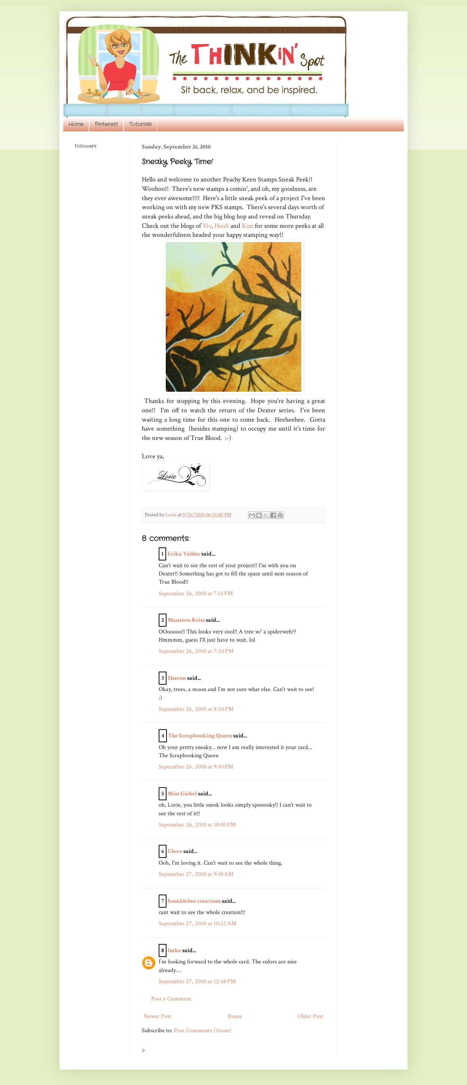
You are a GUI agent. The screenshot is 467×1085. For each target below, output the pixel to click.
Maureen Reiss (186, 620)
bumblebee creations (194, 901)
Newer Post (157, 1016)
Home (75, 124)
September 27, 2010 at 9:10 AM (196, 874)
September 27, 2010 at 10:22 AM (197, 923)
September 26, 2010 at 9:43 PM (196, 767)
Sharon (177, 678)
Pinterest (106, 124)
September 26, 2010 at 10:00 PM (197, 825)
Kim (247, 225)
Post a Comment (171, 999)
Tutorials (140, 124)
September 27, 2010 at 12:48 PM (197, 981)
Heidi (221, 225)
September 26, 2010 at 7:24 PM (196, 651)
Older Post (310, 1016)
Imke (174, 950)
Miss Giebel (182, 794)
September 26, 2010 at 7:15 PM (196, 593)
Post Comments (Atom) (202, 1030)
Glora (175, 851)
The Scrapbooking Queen (200, 736)
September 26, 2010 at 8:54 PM (196, 709)
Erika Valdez (183, 554)
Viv (206, 225)
